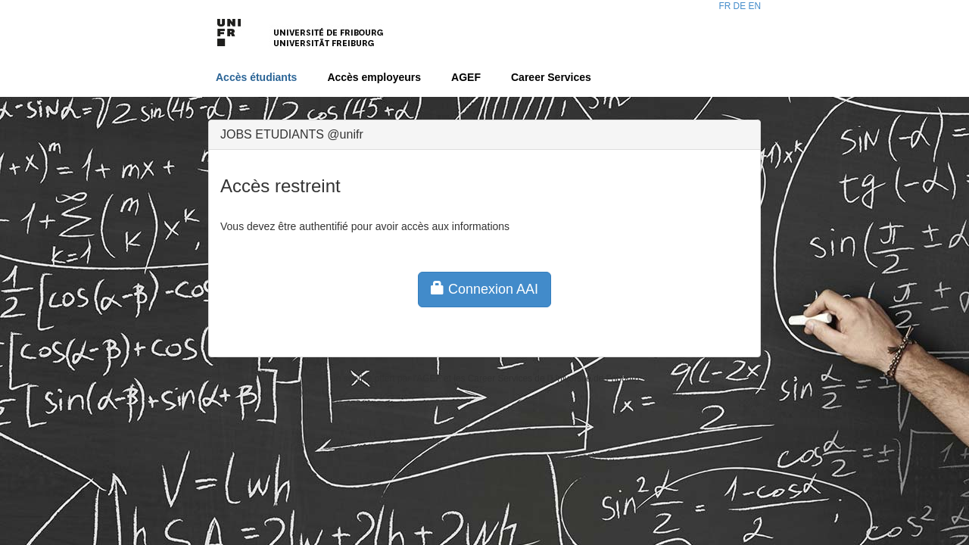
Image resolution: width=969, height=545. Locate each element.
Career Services (551, 77)
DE (740, 6)
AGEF (466, 77)
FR (724, 6)
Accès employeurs (374, 77)
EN (754, 6)
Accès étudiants (256, 77)
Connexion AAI (484, 289)
